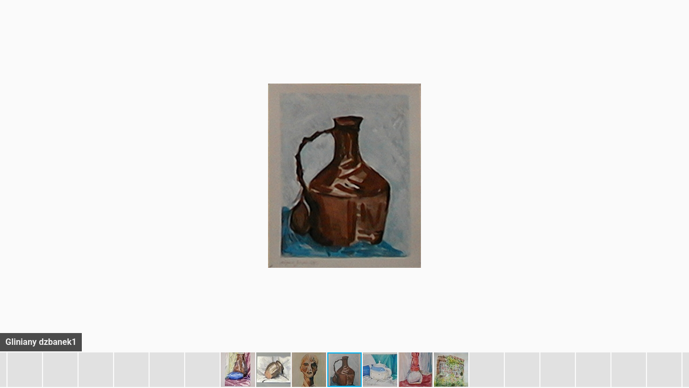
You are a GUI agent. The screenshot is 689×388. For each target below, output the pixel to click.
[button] (679, 28)
